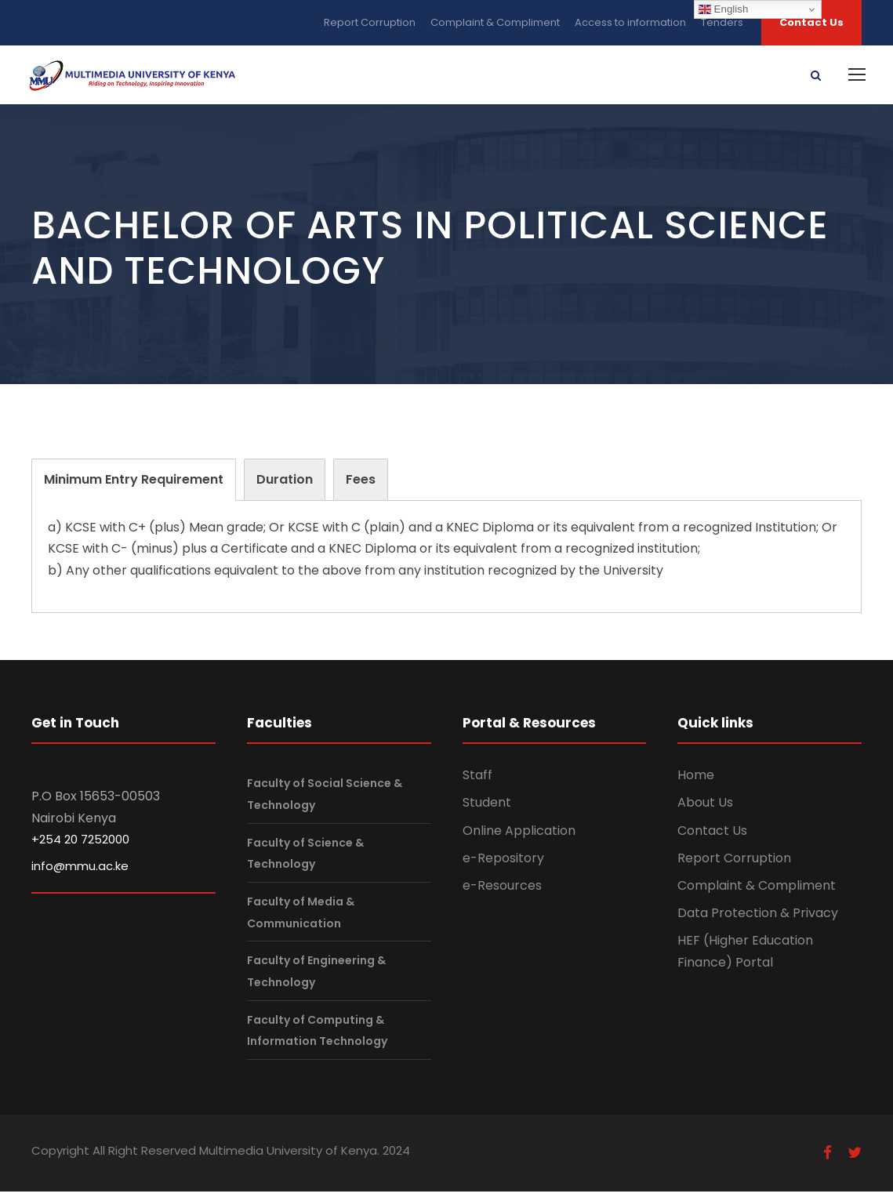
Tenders (722, 22)
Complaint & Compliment (495, 22)
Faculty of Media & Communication (300, 917)
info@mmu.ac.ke (80, 871)
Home (695, 780)
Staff (477, 780)
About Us (705, 808)
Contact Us (811, 22)
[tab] (133, 485)
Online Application (519, 835)
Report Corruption (370, 22)
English (723, 9)
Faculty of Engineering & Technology (316, 976)
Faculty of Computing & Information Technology (317, 1035)
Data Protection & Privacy (757, 918)
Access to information (630, 22)
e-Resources (502, 890)
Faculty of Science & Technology (305, 858)
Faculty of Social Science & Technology (324, 799)
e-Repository (503, 863)
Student (487, 808)
